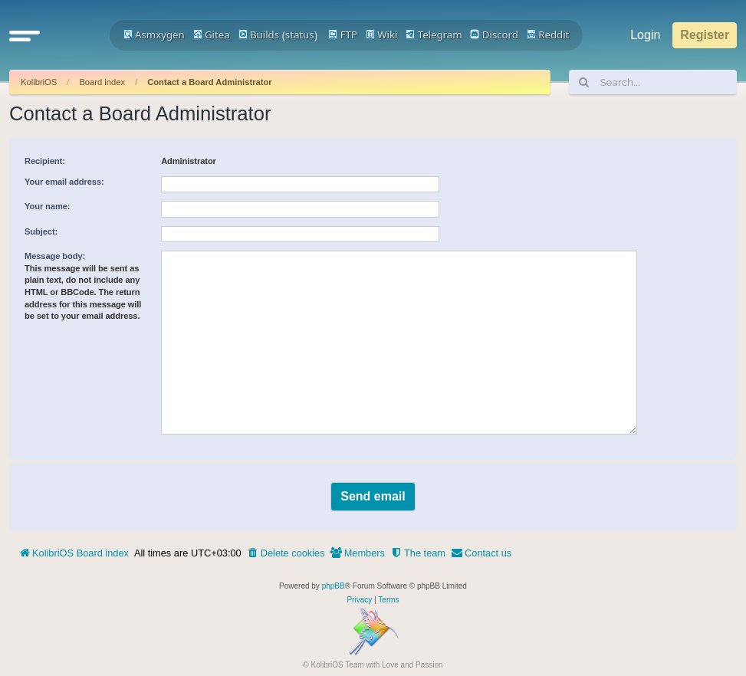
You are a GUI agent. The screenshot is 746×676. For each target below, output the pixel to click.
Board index (102, 82)
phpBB (333, 586)
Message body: (55, 256)
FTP (342, 34)
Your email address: (64, 181)
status (299, 34)
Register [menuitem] (704, 34)
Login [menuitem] (645, 34)
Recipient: (45, 161)
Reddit (548, 34)
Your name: (47, 206)
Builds (258, 34)
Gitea (211, 34)
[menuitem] (286, 553)
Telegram (434, 34)
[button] (24, 35)
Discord (494, 34)
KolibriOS (39, 82)
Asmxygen (154, 34)
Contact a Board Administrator (209, 82)
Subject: (41, 231)
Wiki (382, 34)
